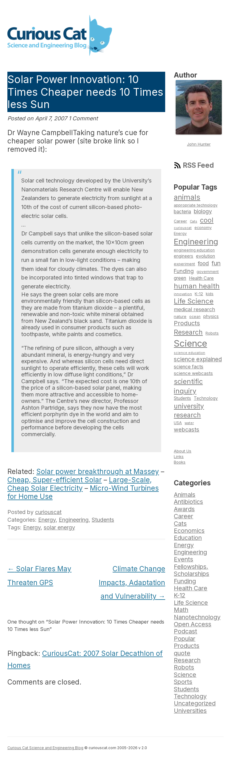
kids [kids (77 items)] (209, 293)
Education (188, 537)
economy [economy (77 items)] (203, 227)
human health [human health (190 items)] (197, 286)
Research (187, 660)
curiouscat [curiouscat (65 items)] (183, 228)
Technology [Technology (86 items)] (206, 398)
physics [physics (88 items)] (211, 316)
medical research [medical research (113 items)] (194, 309)
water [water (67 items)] (189, 423)
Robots (184, 667)
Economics (189, 530)
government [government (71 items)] (208, 272)
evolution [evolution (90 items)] (205, 256)
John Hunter (199, 144)
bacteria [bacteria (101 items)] (182, 212)
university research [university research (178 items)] (189, 410)
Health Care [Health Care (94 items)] (201, 278)
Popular (184, 638)
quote (182, 653)
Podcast (185, 631)
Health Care (190, 588)
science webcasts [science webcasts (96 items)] (193, 373)
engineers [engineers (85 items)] (183, 256)
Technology (190, 696)
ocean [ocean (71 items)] (195, 317)
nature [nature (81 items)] (180, 316)
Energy (47, 519)
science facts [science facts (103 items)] (188, 367)
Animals (184, 494)
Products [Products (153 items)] (187, 323)
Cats (180, 523)
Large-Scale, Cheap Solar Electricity (79, 484)
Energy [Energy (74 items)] (180, 233)
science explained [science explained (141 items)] (198, 359)
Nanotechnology (197, 617)
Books (179, 462)
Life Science (191, 602)
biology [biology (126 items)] (203, 211)
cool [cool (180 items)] (206, 220)
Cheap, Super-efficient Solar (54, 480)
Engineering (74, 519)
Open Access (192, 624)
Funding (185, 581)
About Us (182, 450)
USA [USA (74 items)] (178, 422)
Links (179, 456)
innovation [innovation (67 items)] (183, 294)
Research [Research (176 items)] (188, 332)
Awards (184, 509)
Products (186, 645)
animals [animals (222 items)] (187, 197)
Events (183, 559)
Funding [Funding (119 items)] (184, 271)
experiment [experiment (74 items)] (184, 264)
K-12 (179, 595)
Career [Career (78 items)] (180, 221)
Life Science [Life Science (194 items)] (193, 301)
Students (103, 519)
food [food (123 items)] (203, 263)
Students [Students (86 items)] (182, 398)
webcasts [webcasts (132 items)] (186, 429)
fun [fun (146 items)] (216, 263)
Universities (190, 710)
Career (183, 516)
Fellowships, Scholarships (191, 570)
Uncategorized (195, 703)
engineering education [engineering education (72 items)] (194, 250)
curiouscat (48, 512)
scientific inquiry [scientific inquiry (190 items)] (188, 386)
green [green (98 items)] (180, 278)
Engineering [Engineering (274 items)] (196, 241)
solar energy (59, 527)
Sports (183, 681)
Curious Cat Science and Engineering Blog (45, 747)
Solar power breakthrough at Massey (97, 471)
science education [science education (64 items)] (189, 353)
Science (185, 674)
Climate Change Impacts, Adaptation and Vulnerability (132, 582)
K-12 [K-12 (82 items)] (199, 293)
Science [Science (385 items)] (190, 343)
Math (181, 609)
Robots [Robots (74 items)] (212, 333)
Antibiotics (188, 501)
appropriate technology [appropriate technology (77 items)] (195, 205)
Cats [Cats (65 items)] (193, 221)
